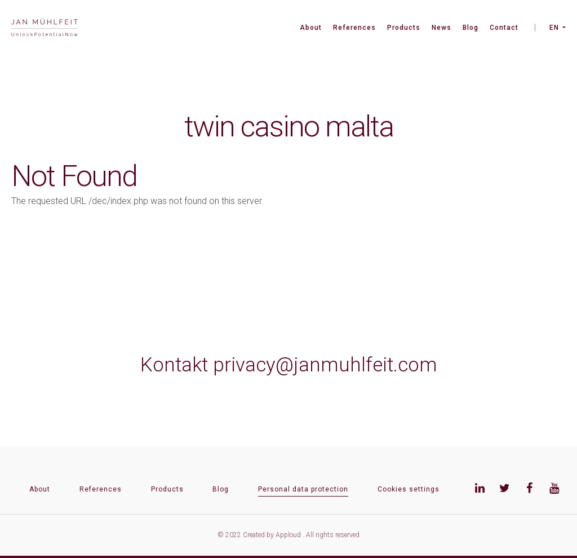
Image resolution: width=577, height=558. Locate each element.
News (441, 28)
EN (554, 28)
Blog (470, 28)
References (354, 28)
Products (403, 28)
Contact (504, 28)
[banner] (44, 28)
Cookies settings (409, 489)
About (311, 28)
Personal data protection (303, 489)
